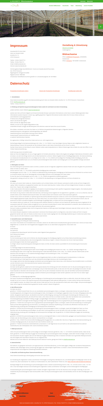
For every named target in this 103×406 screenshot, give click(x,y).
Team (72, 5)
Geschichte (66, 5)
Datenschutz (90, 1)
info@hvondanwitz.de (19, 102)
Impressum (82, 1)
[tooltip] (100, 26)
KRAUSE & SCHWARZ (67, 48)
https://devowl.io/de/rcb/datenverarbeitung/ (79, 361)
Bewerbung (79, 5)
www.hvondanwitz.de (34, 110)
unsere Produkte (88, 5)
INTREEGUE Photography (72, 57)
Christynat (69, 61)
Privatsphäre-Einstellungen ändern (19, 91)
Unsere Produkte (80, 393)
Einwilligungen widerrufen (75, 91)
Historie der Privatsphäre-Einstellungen (49, 91)
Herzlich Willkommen (54, 5)
